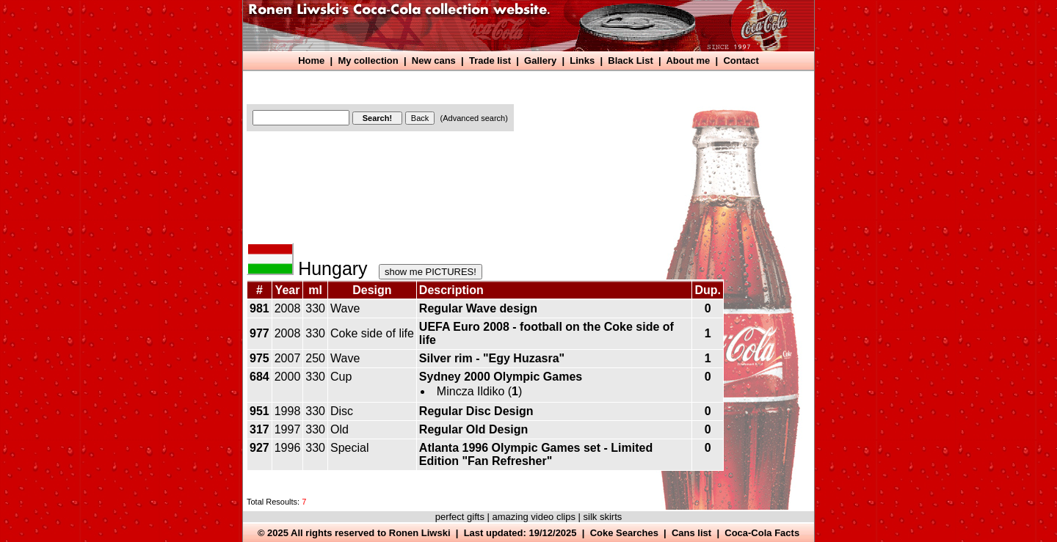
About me (688, 60)
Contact (740, 60)
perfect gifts (459, 516)
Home (311, 60)
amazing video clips (534, 516)
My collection (368, 60)
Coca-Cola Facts (761, 532)
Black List (630, 60)
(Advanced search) (474, 118)
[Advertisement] (514, 86)
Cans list (691, 532)
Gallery (540, 60)
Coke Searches (624, 532)
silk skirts (603, 516)
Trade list (490, 60)
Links (582, 60)
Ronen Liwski (420, 532)
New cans (434, 60)
